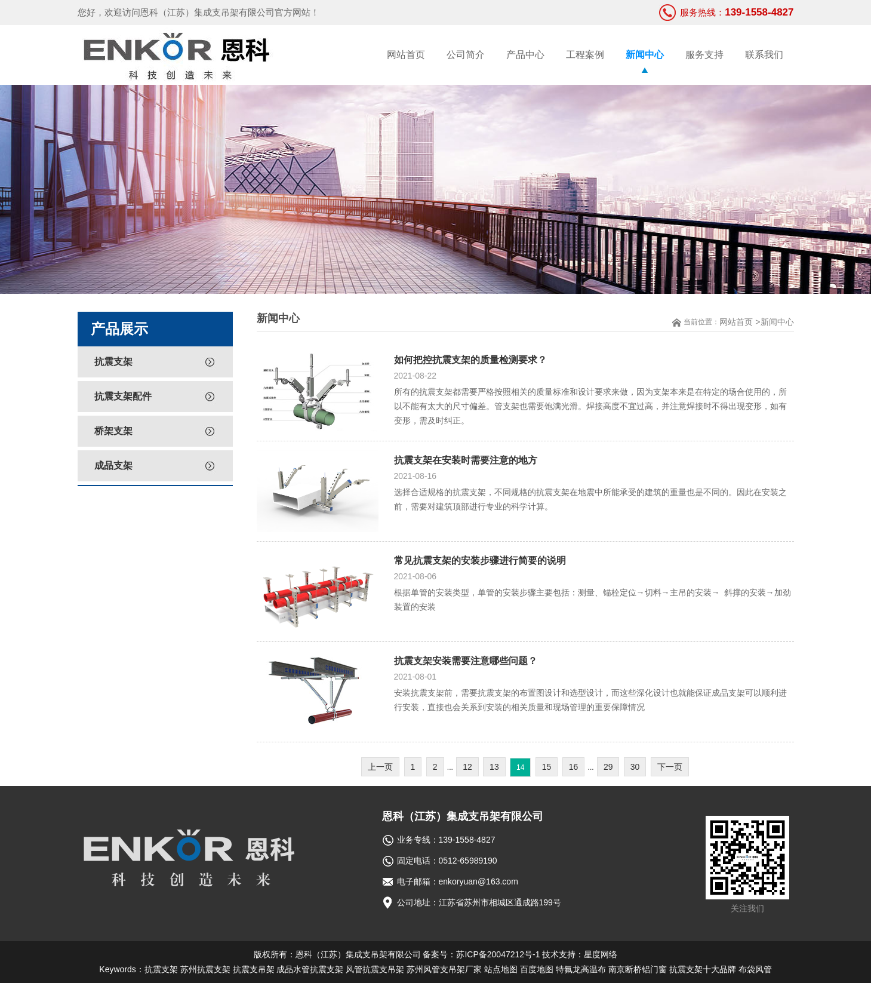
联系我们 (764, 55)
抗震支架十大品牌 (702, 969)
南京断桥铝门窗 (637, 969)
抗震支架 (113, 362)
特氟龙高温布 (581, 969)
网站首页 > (739, 322)
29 (608, 767)
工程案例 (585, 55)
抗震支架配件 (123, 396)
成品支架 (113, 465)
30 (635, 767)
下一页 (669, 767)
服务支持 (704, 55)
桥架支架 (113, 431)
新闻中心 (645, 55)
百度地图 (536, 969)
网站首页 (406, 55)
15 (547, 767)
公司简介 (466, 55)
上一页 (380, 767)
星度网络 (600, 954)
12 (467, 767)
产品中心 (525, 55)
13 (494, 767)
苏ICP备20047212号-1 (498, 954)
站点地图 (501, 969)
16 (573, 767)
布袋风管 (755, 969)
